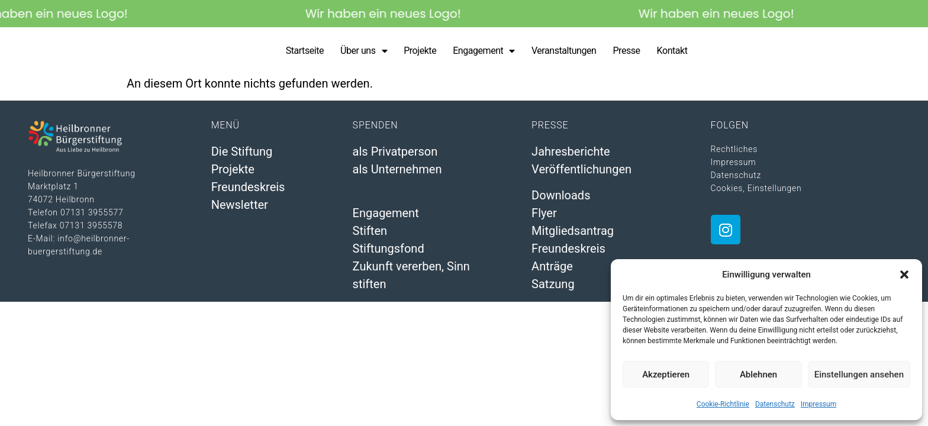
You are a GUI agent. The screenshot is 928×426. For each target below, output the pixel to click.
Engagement (484, 53)
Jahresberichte (570, 157)
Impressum (818, 404)
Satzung (553, 290)
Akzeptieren (665, 374)
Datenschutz (775, 404)
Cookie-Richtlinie (723, 404)
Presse (626, 53)
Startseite (305, 53)
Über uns (363, 53)
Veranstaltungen (564, 53)
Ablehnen (758, 374)
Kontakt (672, 53)
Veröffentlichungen (581, 175)
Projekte (420, 53)
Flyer (544, 219)
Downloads (560, 202)
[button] (904, 274)
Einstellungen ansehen (859, 374)
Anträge (552, 273)
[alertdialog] (464, 13)
